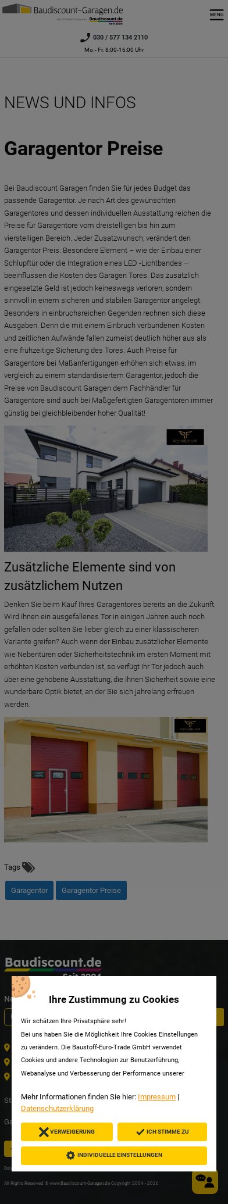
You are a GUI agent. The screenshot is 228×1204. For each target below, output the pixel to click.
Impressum (157, 1096)
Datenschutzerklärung (57, 1108)
